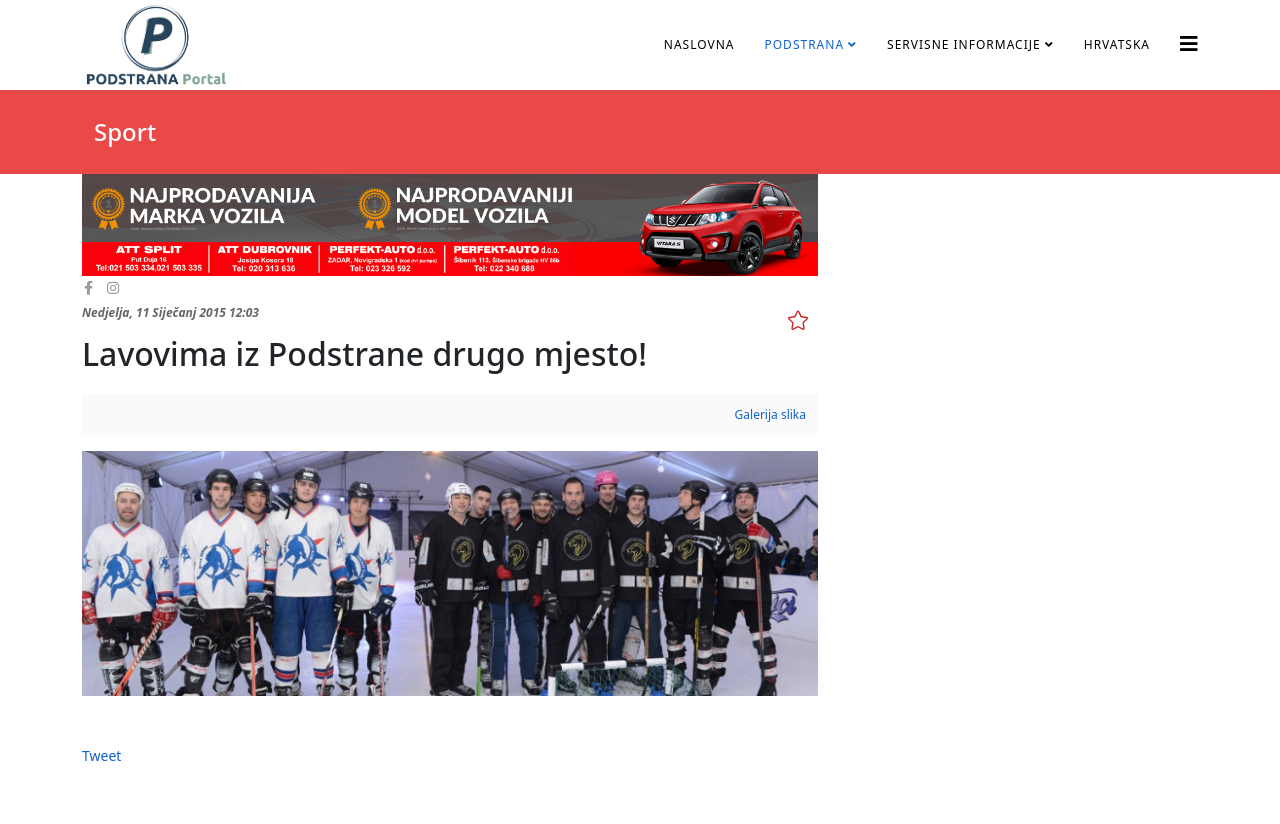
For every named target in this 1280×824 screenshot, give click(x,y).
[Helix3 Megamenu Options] (1189, 43)
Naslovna (699, 44)
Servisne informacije (964, 44)
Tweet (101, 755)
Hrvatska (1117, 44)
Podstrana (804, 44)
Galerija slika (770, 414)
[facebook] (88, 287)
